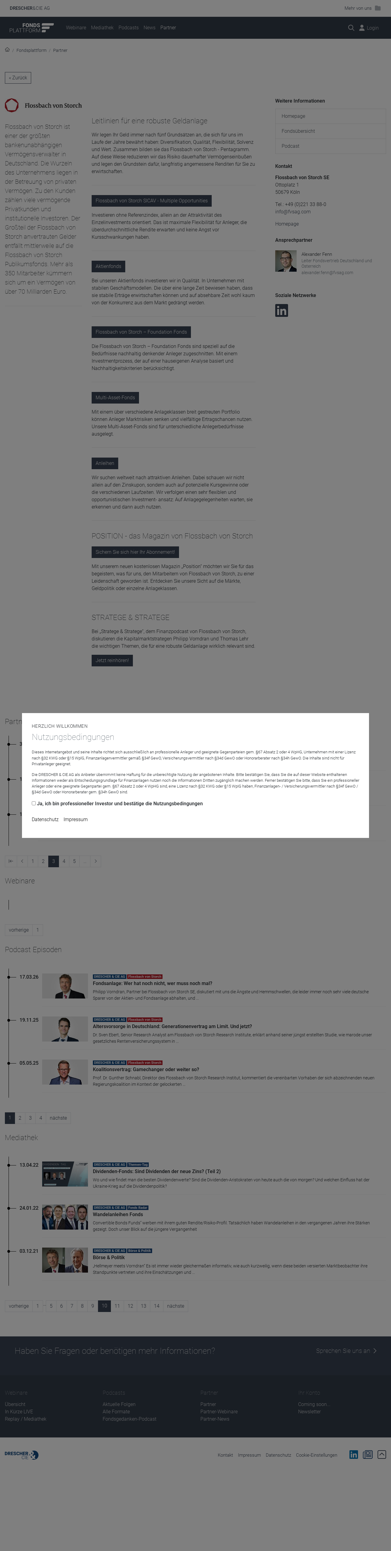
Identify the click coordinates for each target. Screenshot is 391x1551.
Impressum (76, 819)
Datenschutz (45, 819)
